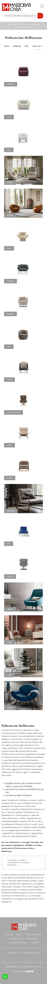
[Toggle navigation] (42, 6)
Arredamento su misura (18, 942)
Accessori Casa (15, 938)
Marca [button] (6, 46)
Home (9, 24)
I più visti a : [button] (37, 46)
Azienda (9, 934)
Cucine (19, 934)
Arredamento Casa (20, 24)
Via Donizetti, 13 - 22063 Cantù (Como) (23, 953)
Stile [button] (26, 46)
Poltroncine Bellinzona (23, 27)
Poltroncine (34, 24)
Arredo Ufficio (32, 938)
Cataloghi (35, 942)
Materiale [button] (17, 46)
